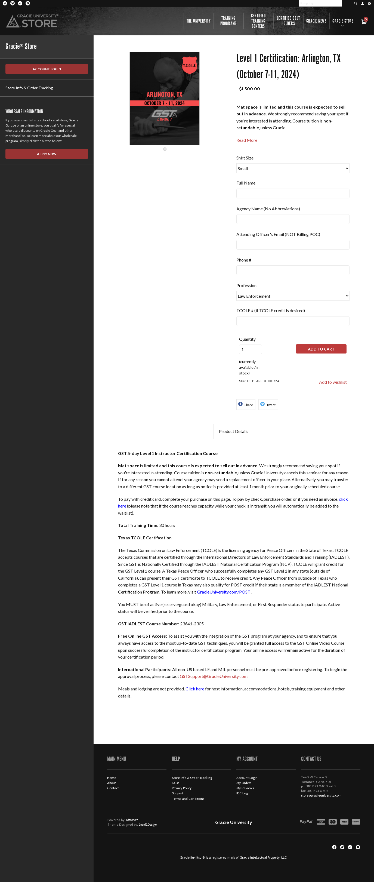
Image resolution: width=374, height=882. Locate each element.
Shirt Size (245, 157)
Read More (246, 140)
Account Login (47, 69)
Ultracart (132, 820)
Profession (246, 285)
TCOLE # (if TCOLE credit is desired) (270, 310)
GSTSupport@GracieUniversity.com (214, 676)
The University (199, 21)
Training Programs (228, 21)
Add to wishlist (333, 382)
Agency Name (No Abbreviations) (268, 208)
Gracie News (316, 21)
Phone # (243, 259)
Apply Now (47, 154)
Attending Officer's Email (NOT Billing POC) (278, 234)
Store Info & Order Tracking (29, 87)
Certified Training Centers (258, 21)
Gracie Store (343, 21)
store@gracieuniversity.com (321, 795)
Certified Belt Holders (288, 21)
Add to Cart (321, 349)
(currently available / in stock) (250, 355)
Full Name (245, 182)
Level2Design (148, 824)
